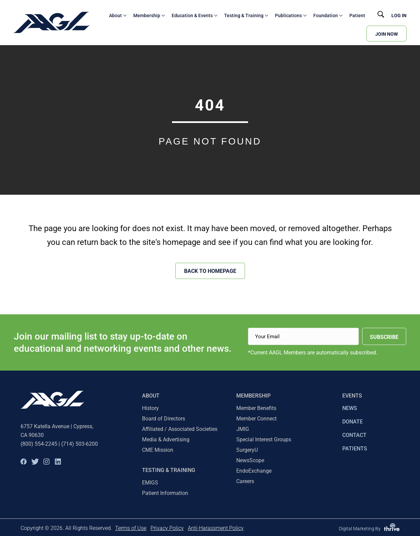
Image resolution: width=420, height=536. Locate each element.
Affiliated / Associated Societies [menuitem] (179, 429)
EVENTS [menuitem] (352, 395)
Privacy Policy (167, 528)
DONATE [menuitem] (352, 421)
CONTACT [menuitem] (354, 435)
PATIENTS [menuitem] (354, 448)
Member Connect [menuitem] (256, 418)
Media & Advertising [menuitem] (165, 439)
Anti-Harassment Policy (216, 528)
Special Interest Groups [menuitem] (263, 439)
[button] (24, 462)
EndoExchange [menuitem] (254, 471)
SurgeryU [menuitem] (247, 450)
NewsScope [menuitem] (250, 460)
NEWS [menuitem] (349, 408)
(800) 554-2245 (39, 444)
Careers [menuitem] (245, 481)
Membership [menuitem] (253, 395)
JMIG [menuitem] (242, 429)
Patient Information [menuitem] (165, 493)
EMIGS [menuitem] (150, 482)
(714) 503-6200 (79, 444)
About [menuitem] (151, 395)
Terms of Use (130, 528)
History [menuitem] (150, 408)
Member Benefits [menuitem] (256, 408)
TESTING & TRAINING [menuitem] (168, 470)
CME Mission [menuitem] (157, 450)
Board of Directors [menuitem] (163, 418)
